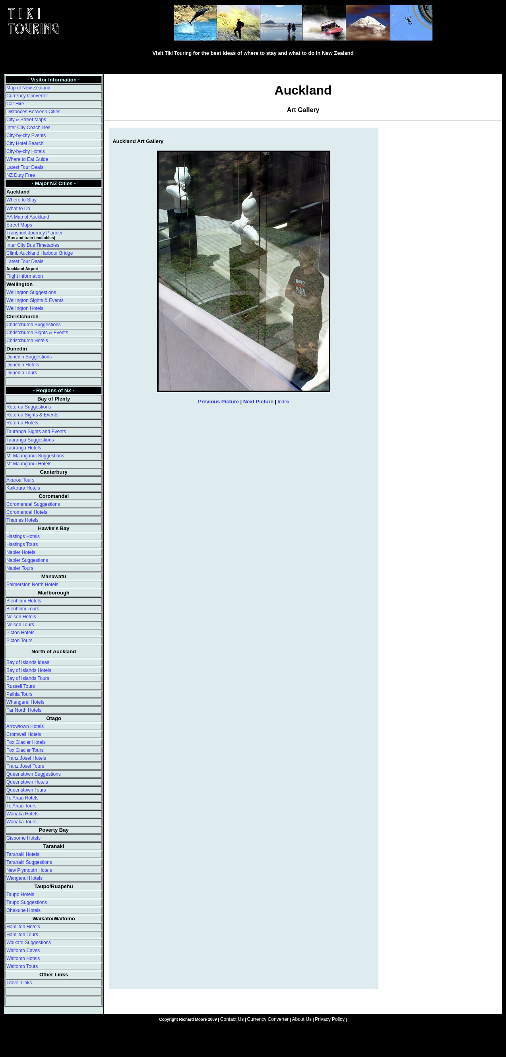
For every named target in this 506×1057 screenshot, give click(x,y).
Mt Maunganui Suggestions (35, 456)
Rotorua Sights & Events (32, 415)
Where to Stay (21, 200)
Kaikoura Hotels (23, 488)
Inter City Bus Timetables (32, 245)
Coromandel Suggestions (33, 504)
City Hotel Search (24, 143)
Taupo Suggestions (26, 902)
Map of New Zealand (28, 88)
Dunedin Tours (21, 373)
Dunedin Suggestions (29, 357)
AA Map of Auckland (27, 217)
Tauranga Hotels (23, 448)
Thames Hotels (22, 520)
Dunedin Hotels (22, 365)
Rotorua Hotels (22, 423)
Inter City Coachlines (28, 127)
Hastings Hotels (23, 536)
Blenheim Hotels (23, 601)
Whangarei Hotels (25, 702)
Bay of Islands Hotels (28, 670)
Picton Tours (19, 640)
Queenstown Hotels (27, 782)
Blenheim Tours (22, 609)
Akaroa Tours (20, 480)
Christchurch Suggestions (33, 324)
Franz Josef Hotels (26, 758)
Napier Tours (19, 568)
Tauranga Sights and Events (36, 431)
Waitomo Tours (22, 966)
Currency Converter (27, 96)
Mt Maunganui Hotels (28, 464)
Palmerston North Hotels (32, 584)
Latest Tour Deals (24, 167)
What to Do (18, 208)
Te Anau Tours (21, 806)
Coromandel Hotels (26, 512)
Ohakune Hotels (23, 910)
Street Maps (19, 225)
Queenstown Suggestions (33, 774)
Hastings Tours (22, 544)
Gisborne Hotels (23, 838)
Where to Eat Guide (27, 159)
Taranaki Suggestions (29, 862)
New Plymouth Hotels (29, 870)
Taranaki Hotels (22, 854)
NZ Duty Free (20, 175)
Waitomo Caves (23, 950)
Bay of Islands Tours (27, 678)
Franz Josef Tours (25, 766)
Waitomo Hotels (23, 958)
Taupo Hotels (20, 894)
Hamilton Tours (22, 934)
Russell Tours (20, 686)
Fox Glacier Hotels (26, 742)
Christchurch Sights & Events (37, 332)
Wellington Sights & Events (35, 300)
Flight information (24, 276)
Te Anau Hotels (22, 798)
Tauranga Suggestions (30, 440)
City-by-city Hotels (25, 151)
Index (283, 402)
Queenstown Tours (26, 790)
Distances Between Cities (33, 111)
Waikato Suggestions (28, 942)
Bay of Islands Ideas (27, 662)
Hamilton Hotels (23, 926)
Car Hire (15, 103)
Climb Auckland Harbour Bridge (39, 253)
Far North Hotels (23, 710)
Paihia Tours (19, 694)
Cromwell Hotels (23, 734)
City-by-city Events (26, 135)
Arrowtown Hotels (25, 726)
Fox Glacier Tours (25, 750)
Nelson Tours (20, 624)
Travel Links (19, 982)
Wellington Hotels (24, 308)
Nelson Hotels (21, 616)
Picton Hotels (20, 632)
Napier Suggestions (27, 560)
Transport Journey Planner (34, 233)
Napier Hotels (20, 552)
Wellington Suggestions (31, 292)
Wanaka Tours (21, 822)
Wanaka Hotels (22, 814)
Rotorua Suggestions (28, 407)
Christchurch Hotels (27, 340)
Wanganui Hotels (24, 878)
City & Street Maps (26, 119)
